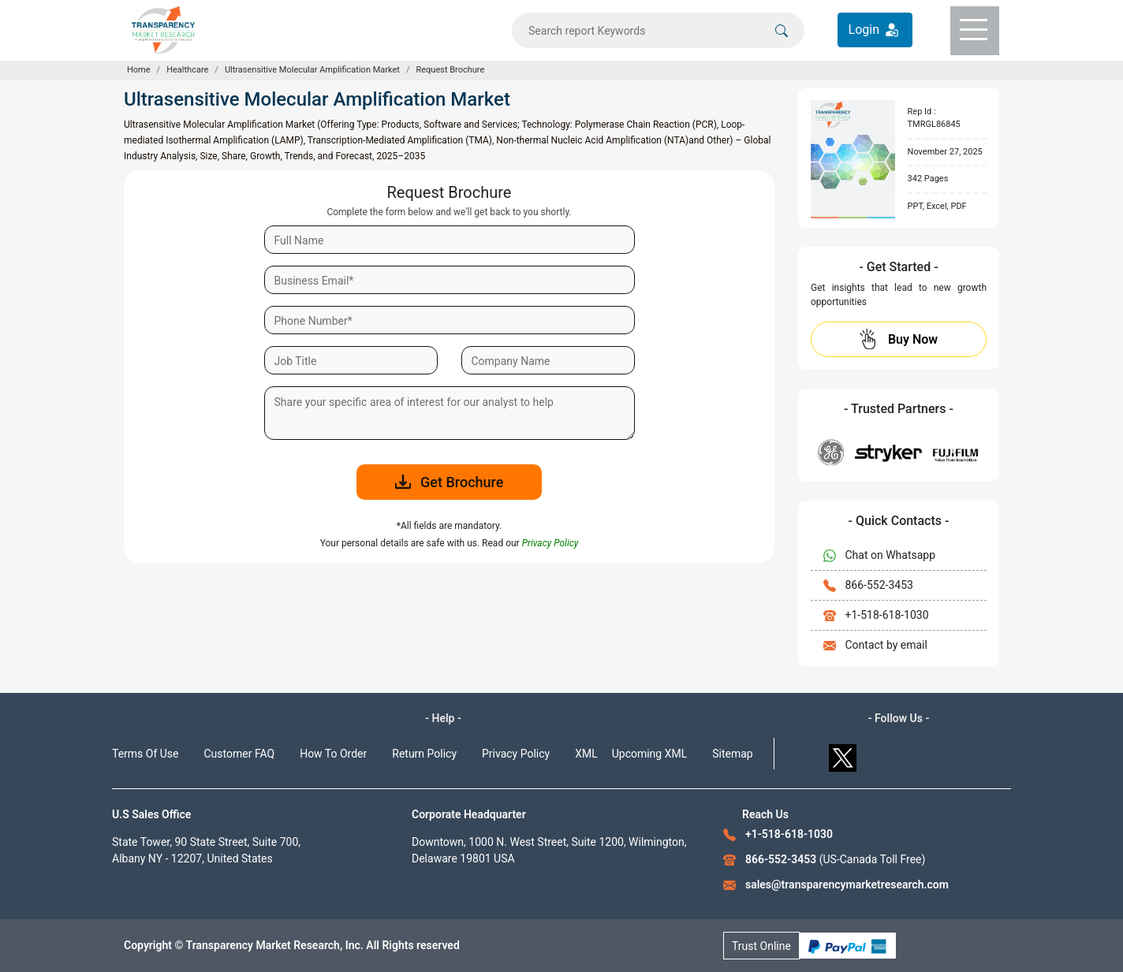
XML (586, 753)
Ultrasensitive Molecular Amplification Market (312, 70)
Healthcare (187, 70)
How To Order (333, 753)
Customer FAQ (239, 753)
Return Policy (424, 753)
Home (139, 70)
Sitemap (732, 753)
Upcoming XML (650, 753)
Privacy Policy (516, 753)
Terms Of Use (145, 753)
